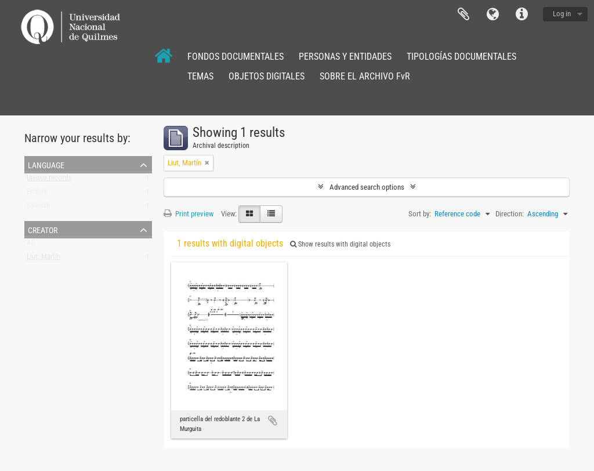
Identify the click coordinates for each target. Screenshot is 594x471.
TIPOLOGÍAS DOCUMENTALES (461, 56)
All (31, 245)
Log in (562, 13)
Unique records (49, 180)
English (37, 194)
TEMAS (200, 76)
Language (492, 14)
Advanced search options (366, 187)
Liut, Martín (43, 259)
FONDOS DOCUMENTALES (235, 56)
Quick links (521, 14)
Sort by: (419, 213)
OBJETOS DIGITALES (267, 76)
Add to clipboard (272, 420)
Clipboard (463, 14)
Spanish (38, 208)
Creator (42, 229)
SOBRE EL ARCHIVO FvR (365, 76)
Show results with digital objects (340, 244)
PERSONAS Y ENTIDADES (345, 56)
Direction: (509, 213)
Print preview (188, 213)
